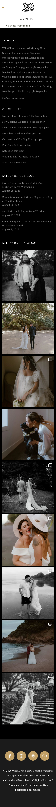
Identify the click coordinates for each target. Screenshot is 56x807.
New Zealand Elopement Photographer (24, 115)
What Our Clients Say (14, 162)
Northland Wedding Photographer (22, 133)
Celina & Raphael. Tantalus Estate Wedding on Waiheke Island (26, 223)
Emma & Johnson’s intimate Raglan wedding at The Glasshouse (27, 199)
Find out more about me (13, 98)
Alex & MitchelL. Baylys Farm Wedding (23, 211)
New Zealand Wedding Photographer (23, 121)
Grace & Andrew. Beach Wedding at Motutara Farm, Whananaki (22, 184)
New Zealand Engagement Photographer (25, 127)
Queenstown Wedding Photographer (23, 139)
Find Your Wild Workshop (16, 144)
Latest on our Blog (13, 150)
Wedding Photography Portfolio (20, 156)
